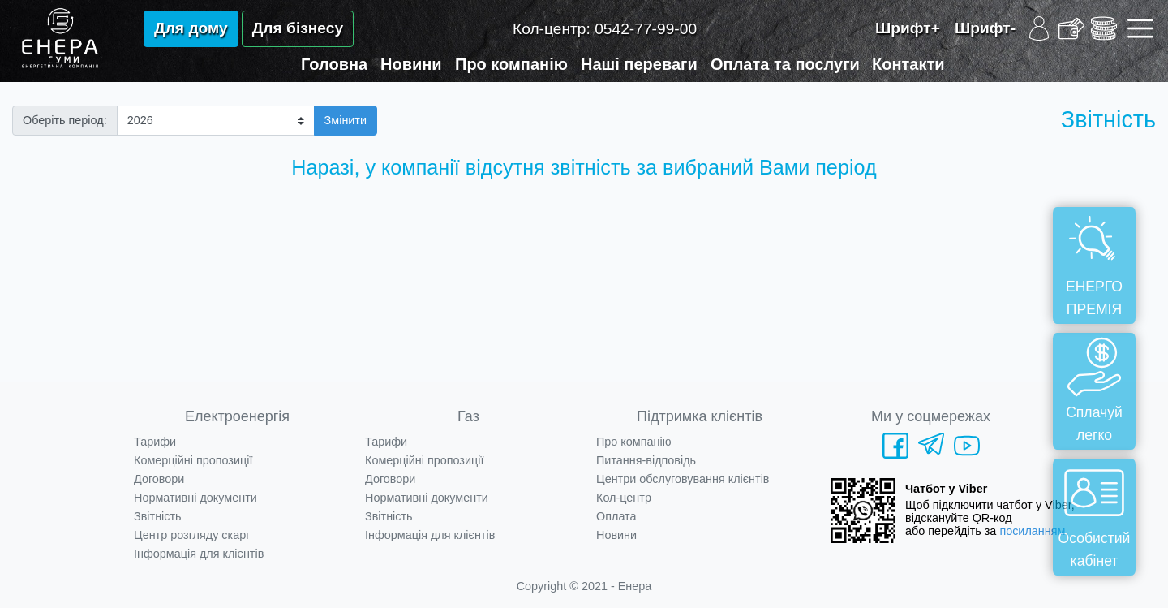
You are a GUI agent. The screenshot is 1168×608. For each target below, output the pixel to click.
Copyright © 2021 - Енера (584, 586)
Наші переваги (639, 64)
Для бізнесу (297, 28)
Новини (411, 64)
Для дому (191, 28)
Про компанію (511, 64)
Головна (334, 64)
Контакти (908, 64)
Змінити (345, 120)
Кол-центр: (605, 28)
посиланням (1032, 530)
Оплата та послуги (785, 64)
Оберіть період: (65, 120)
